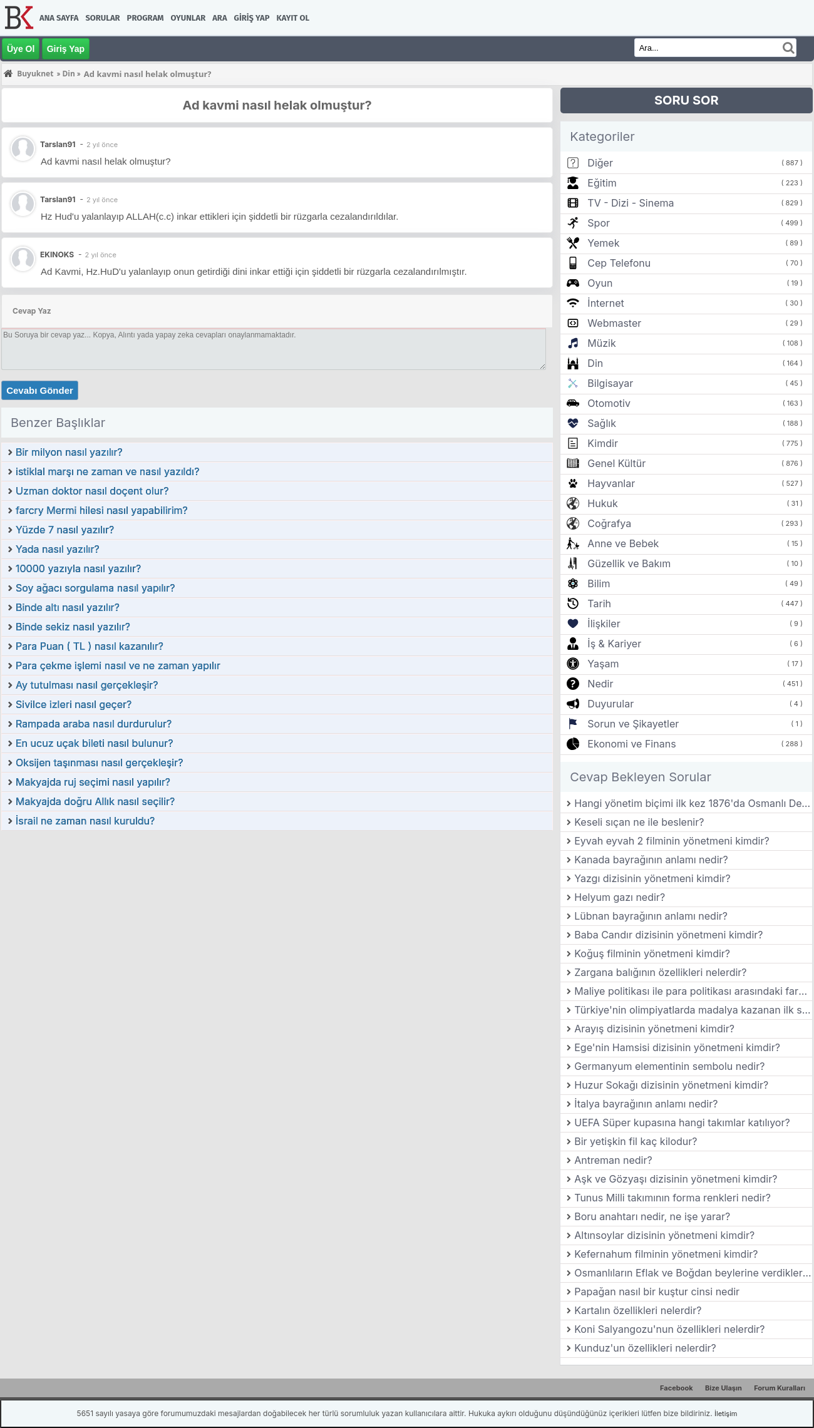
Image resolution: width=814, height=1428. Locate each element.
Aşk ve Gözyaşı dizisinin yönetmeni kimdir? (675, 1179)
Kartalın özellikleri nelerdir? (637, 1310)
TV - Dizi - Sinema (630, 203)
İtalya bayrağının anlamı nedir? (646, 1103)
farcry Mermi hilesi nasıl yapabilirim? (102, 510)
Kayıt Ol (293, 18)
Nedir (600, 683)
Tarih (599, 603)
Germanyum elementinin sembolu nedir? (669, 1066)
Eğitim (601, 183)
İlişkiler (603, 623)
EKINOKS (57, 254)
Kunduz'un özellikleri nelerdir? (645, 1348)
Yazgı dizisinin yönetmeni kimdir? (652, 878)
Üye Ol (20, 49)
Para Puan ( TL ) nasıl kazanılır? (89, 646)
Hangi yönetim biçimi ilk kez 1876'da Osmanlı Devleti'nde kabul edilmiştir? (693, 803)
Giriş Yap (252, 18)
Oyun (599, 283)
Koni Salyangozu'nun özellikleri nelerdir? (669, 1329)
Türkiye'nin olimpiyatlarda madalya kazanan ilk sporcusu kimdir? (693, 1010)
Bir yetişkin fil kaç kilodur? (635, 1141)
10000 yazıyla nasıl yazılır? (78, 568)
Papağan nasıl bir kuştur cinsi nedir (656, 1291)
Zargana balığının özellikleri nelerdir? (660, 972)
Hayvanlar (611, 483)
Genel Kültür (616, 463)
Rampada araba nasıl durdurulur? (94, 723)
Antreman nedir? (613, 1160)
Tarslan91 (57, 199)
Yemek (603, 243)
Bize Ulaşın (723, 1388)
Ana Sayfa (58, 18)
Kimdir (602, 443)
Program (145, 18)
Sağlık (601, 423)
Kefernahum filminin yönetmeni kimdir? (666, 1254)
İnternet (605, 303)
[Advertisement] (277, 925)
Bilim (598, 583)
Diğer (600, 163)
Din (595, 363)
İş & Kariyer (614, 643)
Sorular (102, 18)
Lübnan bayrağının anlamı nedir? (651, 916)
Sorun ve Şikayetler (633, 723)
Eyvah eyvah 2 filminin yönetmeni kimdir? (671, 841)
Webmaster (614, 323)
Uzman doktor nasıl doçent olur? (92, 491)
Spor (598, 223)
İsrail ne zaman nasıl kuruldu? (85, 820)
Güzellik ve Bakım (629, 563)
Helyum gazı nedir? (619, 897)
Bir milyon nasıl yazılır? (69, 452)
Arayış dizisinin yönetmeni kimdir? (654, 1028)
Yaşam (603, 663)
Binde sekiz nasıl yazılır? (73, 626)
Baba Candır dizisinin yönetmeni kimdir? (668, 934)
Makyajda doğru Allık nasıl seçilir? (95, 801)
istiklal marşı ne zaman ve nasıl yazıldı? (107, 471)
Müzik (601, 343)
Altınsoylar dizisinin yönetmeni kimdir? (664, 1235)
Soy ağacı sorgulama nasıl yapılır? (95, 588)
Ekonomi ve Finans (631, 743)
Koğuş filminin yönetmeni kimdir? (652, 953)
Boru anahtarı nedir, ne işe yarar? (652, 1216)
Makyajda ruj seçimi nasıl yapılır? (93, 782)
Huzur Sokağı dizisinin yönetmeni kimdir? (671, 1085)
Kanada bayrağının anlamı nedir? (651, 859)
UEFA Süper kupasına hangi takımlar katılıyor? (682, 1122)
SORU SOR (686, 100)
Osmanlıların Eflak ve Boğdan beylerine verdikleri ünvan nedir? (693, 1272)
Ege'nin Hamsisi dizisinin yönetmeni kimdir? (677, 1047)
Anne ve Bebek (623, 543)
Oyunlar (188, 18)
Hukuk (602, 503)
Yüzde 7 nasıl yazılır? (65, 529)
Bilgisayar (610, 383)
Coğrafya (609, 523)
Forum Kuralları (779, 1388)
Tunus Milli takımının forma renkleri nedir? (672, 1197)
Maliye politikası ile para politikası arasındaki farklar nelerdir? (693, 991)
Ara (219, 18)
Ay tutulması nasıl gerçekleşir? (87, 685)
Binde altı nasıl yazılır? (68, 607)
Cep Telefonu (619, 263)
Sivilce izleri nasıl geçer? (73, 704)
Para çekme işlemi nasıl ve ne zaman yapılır (118, 665)
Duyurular (610, 703)
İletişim (725, 1413)
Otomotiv (609, 403)
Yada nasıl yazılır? (58, 549)
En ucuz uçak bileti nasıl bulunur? (94, 743)
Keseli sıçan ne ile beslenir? (639, 822)
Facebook (676, 1388)
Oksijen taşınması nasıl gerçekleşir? (99, 762)
